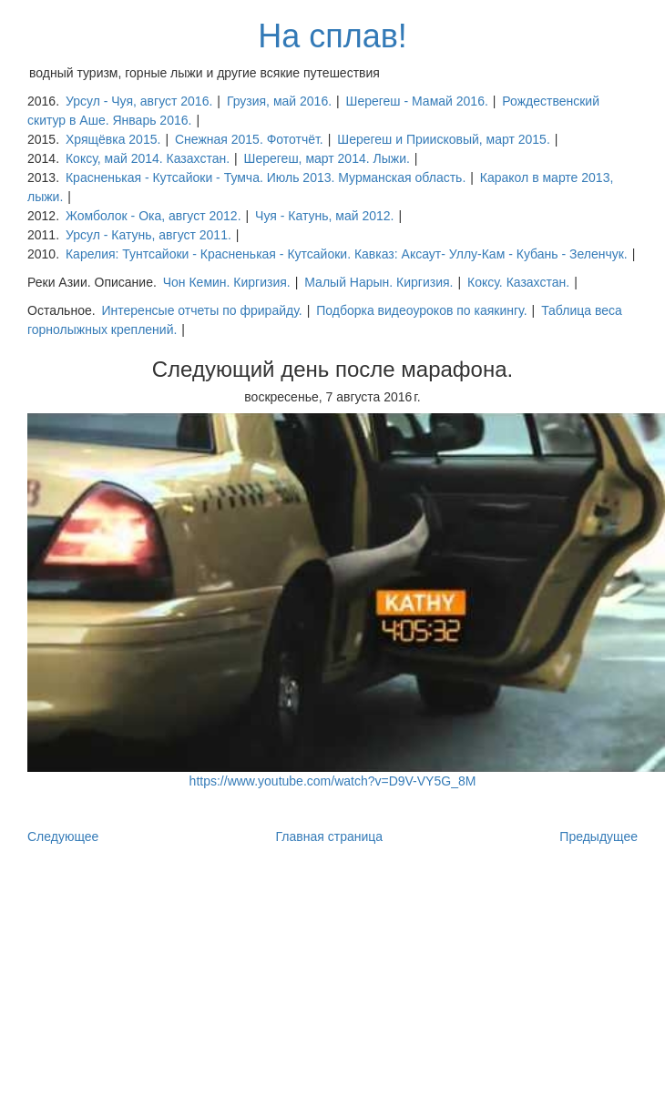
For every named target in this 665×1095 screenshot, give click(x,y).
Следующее (62, 836)
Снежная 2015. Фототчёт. (249, 139)
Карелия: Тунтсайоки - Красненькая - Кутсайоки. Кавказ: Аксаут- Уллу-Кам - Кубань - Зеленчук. (347, 254)
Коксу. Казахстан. (518, 282)
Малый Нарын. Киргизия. (378, 282)
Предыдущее (598, 836)
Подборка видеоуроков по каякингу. (421, 310)
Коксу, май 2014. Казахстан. (148, 158)
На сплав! (332, 36)
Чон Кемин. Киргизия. (227, 282)
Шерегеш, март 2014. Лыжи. (327, 158)
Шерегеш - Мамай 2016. (417, 101)
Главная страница (330, 836)
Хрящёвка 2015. (113, 139)
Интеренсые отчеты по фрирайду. (201, 310)
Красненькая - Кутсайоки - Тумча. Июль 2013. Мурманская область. (266, 177)
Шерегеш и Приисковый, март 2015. (443, 139)
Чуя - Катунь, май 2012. (324, 215)
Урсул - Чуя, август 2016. (139, 101)
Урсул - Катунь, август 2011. (148, 235)
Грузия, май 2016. (279, 101)
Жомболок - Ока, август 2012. (153, 215)
